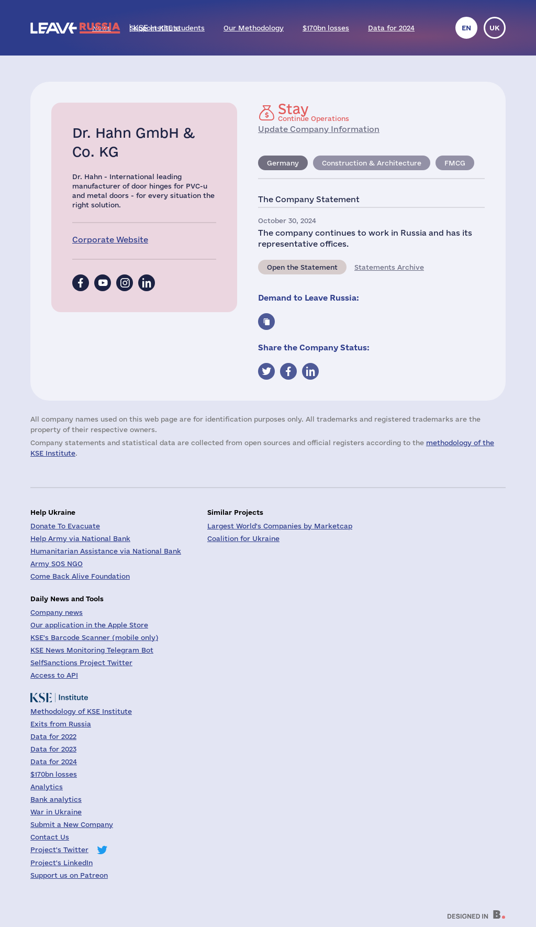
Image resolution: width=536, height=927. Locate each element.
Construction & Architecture (371, 163)
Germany (283, 163)
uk (494, 27)
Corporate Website (110, 239)
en (466, 27)
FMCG (454, 163)
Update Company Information (318, 129)
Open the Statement (302, 267)
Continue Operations (313, 112)
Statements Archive (389, 267)
